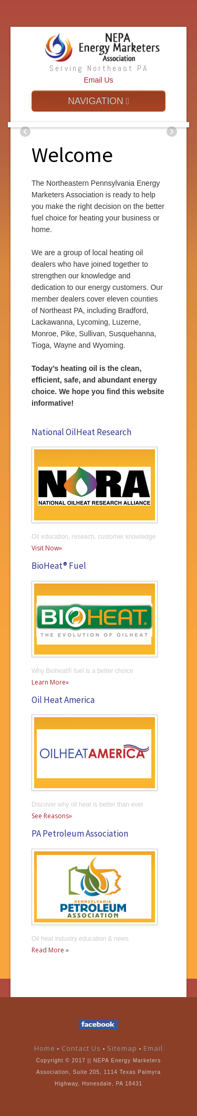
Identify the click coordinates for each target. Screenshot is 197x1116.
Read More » (50, 950)
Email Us (98, 80)
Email (153, 1048)
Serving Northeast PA (98, 68)
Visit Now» (47, 548)
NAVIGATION (98, 101)
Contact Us (81, 1048)
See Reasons (50, 815)
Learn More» (50, 682)
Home (44, 1048)
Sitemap (123, 1048)
